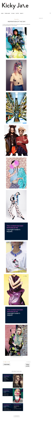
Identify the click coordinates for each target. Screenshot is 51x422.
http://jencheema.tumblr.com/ (18, 356)
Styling (13, 13)
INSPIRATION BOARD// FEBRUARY (7, 409)
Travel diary (7, 13)
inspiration (16, 19)
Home (2, 13)
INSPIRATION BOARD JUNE (6, 394)
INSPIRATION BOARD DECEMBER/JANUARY (17, 408)
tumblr (14, 24)
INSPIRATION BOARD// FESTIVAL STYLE (17, 385)
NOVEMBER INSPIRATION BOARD (6, 379)
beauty (21, 13)
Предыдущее (27, 365)
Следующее (6, 364)
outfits (17, 13)
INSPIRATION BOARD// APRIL (17, 401)
